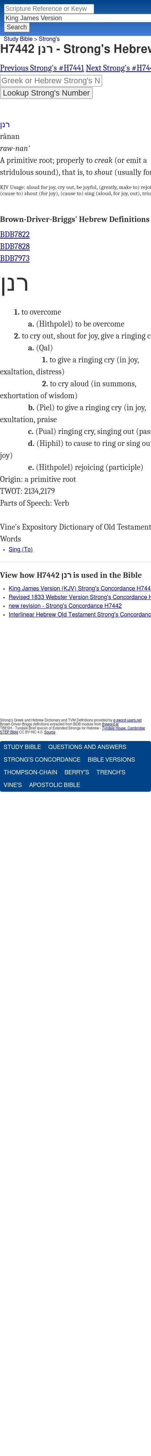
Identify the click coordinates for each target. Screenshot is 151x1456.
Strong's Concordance (42, 760)
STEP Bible (9, 732)
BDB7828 (15, 246)
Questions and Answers (87, 747)
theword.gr (110, 724)
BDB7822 (15, 234)
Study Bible (18, 39)
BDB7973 (15, 258)
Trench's (110, 772)
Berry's (76, 772)
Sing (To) (21, 549)
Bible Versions (111, 760)
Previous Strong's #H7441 (42, 68)
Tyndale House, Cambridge (123, 728)
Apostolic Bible (54, 785)
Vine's (13, 785)
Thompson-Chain (30, 772)
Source (49, 732)
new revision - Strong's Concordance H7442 (65, 606)
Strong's (49, 39)
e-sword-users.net (127, 720)
